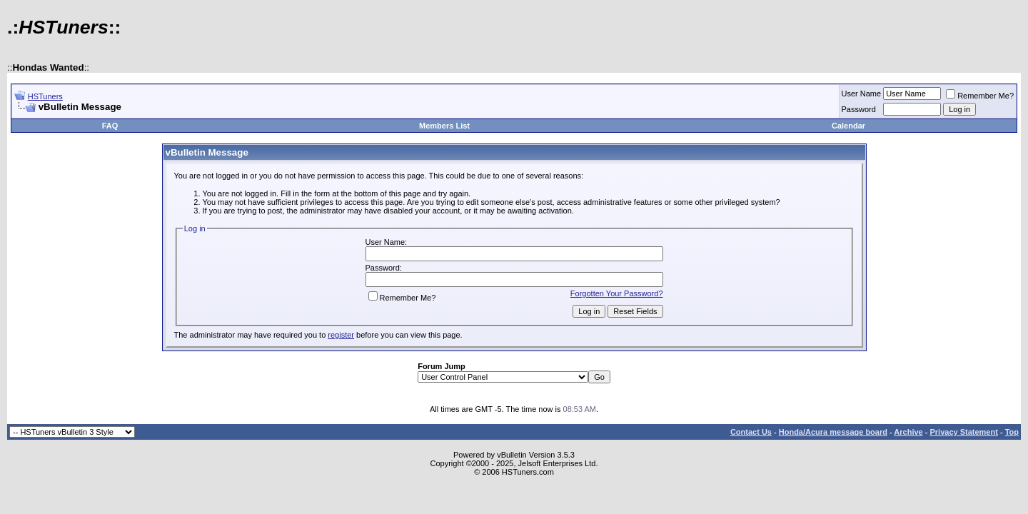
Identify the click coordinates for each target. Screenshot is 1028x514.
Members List (444, 125)
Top (1012, 432)
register (341, 335)
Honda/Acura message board (833, 432)
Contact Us (751, 432)
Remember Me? (980, 95)
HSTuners (45, 96)
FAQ (110, 125)
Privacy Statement (963, 432)
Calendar (848, 125)
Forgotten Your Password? (616, 293)
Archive (908, 432)
